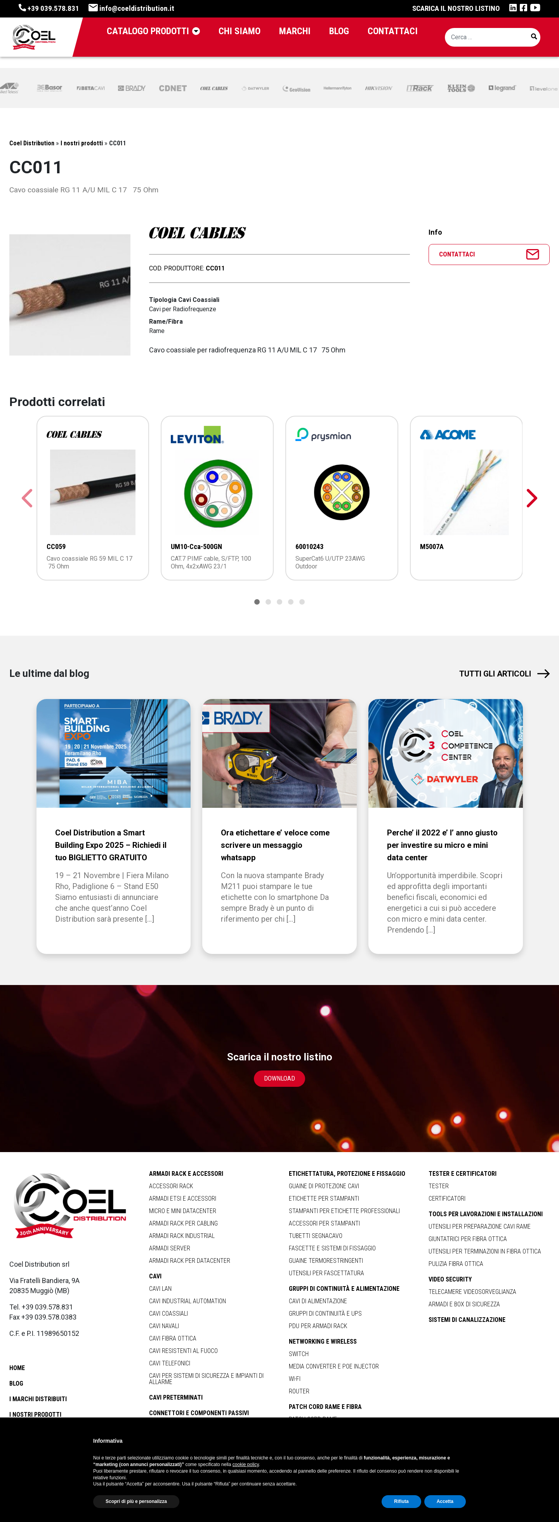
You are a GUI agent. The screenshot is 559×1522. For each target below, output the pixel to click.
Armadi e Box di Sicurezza (464, 1304)
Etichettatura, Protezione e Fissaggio (347, 1174)
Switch (299, 1354)
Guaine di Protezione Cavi (324, 1186)
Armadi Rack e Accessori (186, 1174)
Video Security (450, 1279)
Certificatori (447, 1198)
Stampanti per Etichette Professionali (344, 1211)
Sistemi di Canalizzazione (467, 1320)
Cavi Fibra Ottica (172, 1338)
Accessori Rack (171, 1186)
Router (299, 1391)
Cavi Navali (164, 1326)
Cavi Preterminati (176, 1398)
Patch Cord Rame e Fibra (325, 1407)
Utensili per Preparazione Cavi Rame (480, 1226)
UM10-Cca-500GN (196, 546)
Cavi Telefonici (169, 1363)
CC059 (56, 546)
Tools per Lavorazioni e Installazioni (486, 1214)
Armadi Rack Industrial (182, 1236)
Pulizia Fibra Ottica (456, 1263)
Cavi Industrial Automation (187, 1301)
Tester (439, 1186)
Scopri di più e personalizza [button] (136, 1501)
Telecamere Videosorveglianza (472, 1291)
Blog (16, 1383)
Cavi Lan (160, 1288)
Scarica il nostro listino (456, 8)
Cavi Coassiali (168, 1313)
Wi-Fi (294, 1379)
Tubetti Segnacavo (315, 1236)
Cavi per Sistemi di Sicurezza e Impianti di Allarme (206, 1379)
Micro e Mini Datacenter (182, 1211)
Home (17, 1368)
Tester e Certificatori (463, 1174)
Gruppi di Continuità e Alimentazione (344, 1289)
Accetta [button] (445, 1501)
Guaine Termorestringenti (326, 1260)
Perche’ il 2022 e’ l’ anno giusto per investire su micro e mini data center (444, 845)
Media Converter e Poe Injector (334, 1366)
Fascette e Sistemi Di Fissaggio (332, 1248)
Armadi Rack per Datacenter (189, 1260)
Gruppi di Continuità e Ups (325, 1313)
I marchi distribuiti (38, 1399)
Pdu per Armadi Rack (318, 1326)
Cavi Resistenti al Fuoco (183, 1351)
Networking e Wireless (323, 1342)
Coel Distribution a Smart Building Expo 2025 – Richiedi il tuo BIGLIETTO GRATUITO (112, 845)
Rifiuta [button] (401, 1501)
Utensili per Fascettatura (326, 1273)
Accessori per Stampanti (324, 1223)
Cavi (155, 1276)
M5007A (432, 546)
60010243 (309, 546)
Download (279, 1078)
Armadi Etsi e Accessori (182, 1198)
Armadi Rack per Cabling (183, 1223)
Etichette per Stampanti (324, 1198)
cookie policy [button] (246, 1464)
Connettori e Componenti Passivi (199, 1413)
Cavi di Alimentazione (318, 1301)
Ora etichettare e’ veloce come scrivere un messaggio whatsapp (278, 845)
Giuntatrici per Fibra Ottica (468, 1239)
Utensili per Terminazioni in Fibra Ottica (485, 1251)
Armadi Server (169, 1248)
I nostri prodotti (35, 1414)
